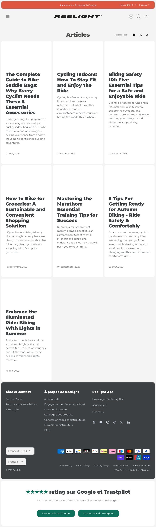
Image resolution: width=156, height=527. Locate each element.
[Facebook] (94, 422)
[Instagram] (107, 422)
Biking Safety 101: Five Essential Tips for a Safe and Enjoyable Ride (127, 85)
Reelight (17, 470)
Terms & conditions (141, 465)
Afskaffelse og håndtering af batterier (132, 470)
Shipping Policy (101, 465)
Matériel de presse (55, 409)
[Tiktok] (114, 422)
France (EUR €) (128, 5)
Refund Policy (83, 465)
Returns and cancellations (21, 404)
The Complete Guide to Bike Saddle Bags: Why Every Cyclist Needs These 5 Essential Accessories (23, 93)
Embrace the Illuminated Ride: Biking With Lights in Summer (23, 323)
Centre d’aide (14, 399)
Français (144, 5)
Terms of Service (120, 465)
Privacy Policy (65, 465)
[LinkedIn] (128, 422)
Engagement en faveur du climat (64, 404)
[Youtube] (100, 422)
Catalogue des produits (58, 414)
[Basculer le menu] (9, 16)
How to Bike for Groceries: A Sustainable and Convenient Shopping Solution (25, 212)
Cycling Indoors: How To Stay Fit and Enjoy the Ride (77, 82)
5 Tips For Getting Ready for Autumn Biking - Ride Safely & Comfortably (126, 212)
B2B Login (12, 409)
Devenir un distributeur (58, 425)
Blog (47, 430)
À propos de (51, 399)
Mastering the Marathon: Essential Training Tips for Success (77, 209)
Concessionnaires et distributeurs (64, 419)
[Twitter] (121, 422)
